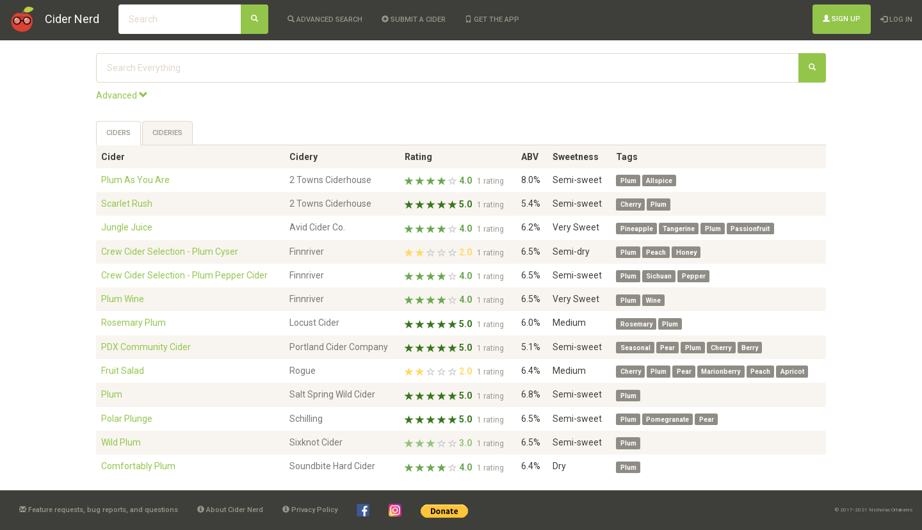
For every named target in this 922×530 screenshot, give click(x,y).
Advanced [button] (122, 95)
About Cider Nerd (230, 510)
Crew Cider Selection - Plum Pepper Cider (184, 275)
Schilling (306, 419)
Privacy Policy (309, 510)
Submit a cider (414, 19)
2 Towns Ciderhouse (330, 180)
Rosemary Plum (133, 322)
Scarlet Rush (126, 203)
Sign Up (842, 19)
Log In (896, 19)
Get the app (492, 19)
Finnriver (306, 251)
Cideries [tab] (167, 133)
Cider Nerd (72, 19)
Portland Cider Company (338, 347)
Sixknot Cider (316, 442)
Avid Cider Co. (317, 227)
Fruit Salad (122, 370)
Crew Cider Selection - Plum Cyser (169, 251)
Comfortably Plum (138, 466)
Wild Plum (121, 442)
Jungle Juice (126, 227)
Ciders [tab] (118, 133)
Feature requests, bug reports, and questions (98, 510)
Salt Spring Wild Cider (332, 394)
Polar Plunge (126, 419)
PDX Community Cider (146, 347)
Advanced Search (324, 19)
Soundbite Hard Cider (332, 466)
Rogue (302, 370)
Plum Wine (122, 299)
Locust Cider (314, 322)
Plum (111, 394)
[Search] (254, 19)
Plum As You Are (135, 180)
